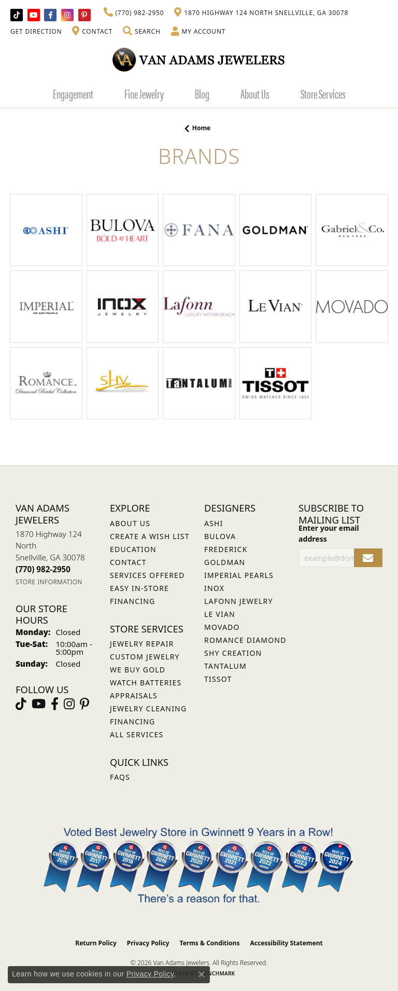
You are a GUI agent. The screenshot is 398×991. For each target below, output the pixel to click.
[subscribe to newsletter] (368, 558)
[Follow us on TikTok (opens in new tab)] (16, 15)
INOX (214, 588)
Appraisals (134, 695)
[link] (134, 13)
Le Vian (219, 614)
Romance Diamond (245, 640)
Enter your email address (328, 533)
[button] (141, 31)
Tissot (218, 679)
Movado (222, 627)
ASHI (213, 523)
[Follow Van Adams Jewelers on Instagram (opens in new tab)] (67, 15)
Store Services (323, 93)
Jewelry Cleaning (148, 708)
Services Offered (147, 575)
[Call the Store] (43, 569)
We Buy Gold (137, 670)
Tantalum (225, 666)
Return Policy (96, 943)
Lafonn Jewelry (238, 601)
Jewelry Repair (142, 644)
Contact (128, 562)
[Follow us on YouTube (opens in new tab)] (33, 15)
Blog (202, 93)
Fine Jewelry (144, 93)
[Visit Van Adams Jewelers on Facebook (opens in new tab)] (50, 15)
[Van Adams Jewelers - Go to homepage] (199, 59)
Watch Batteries (145, 682)
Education (133, 549)
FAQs (120, 777)
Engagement (73, 93)
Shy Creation (233, 653)
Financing (132, 721)
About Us (254, 93)
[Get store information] (49, 581)
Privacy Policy (148, 943)
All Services (136, 734)
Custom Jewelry (145, 657)
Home (201, 127)
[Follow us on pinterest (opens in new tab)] (84, 15)
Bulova (220, 536)
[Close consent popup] (201, 974)
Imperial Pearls (239, 575)
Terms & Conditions (210, 943)
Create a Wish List (150, 536)
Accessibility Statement (286, 943)
